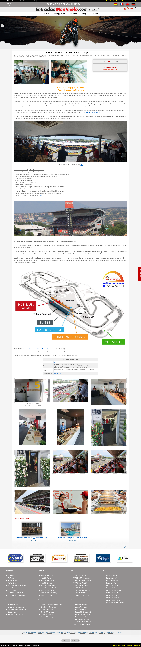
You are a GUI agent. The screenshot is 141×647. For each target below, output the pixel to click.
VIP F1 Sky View (79, 588)
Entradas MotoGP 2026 (27, 55)
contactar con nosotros (16, 607)
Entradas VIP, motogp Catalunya (42, 55)
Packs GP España (112, 595)
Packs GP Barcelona (113, 588)
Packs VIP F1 (111, 583)
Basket (130, 8)
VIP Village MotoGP (80, 583)
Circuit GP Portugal (47, 617)
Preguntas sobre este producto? (110, 69)
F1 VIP (10, 588)
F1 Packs (11, 578)
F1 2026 (46, 14)
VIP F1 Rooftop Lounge (81, 590)
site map (120, 632)
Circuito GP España (47, 614)
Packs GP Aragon (112, 585)
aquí (82, 164)
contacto (94, 14)
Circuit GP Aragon (47, 609)
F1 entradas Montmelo (16, 593)
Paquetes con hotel (127, 1)
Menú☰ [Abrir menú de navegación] (9, 4)
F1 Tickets (11, 575)
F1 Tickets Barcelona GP (82, 622)
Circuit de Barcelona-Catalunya (51, 605)
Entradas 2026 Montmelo (29, 632)
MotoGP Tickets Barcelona (82, 624)
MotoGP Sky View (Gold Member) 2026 (36, 56)
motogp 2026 (59, 14)
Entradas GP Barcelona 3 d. (83, 614)
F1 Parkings (12, 583)
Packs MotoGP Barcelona (115, 602)
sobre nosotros (13, 605)
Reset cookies (75, 640)
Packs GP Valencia (112, 598)
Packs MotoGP (111, 578)
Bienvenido (109, 1)
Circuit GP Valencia (47, 612)
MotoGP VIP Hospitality (49, 593)
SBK (135, 1)
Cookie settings (66, 640)
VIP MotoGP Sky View (81, 595)
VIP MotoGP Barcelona (81, 578)
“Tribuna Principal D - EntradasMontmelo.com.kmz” (39, 349)
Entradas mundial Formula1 (83, 617)
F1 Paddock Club (14, 590)
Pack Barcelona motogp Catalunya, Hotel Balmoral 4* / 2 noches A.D (32, 538)
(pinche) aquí (57, 362)
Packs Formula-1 (112, 575)
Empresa (73, 14)
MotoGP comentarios (48, 585)
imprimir (125, 547)
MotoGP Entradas (47, 575)
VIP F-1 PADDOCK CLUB (82, 580)
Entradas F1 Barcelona (81, 619)
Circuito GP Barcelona (48, 607)
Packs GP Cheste (112, 593)
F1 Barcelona (12, 580)
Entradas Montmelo (80, 605)
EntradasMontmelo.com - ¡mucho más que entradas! (126, 645)
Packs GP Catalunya (113, 590)
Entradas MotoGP (79, 609)
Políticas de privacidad (70, 632)
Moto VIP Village (46, 595)
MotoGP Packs (46, 578)
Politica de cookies (83, 632)
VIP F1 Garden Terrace (81, 585)
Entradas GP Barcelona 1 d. (83, 612)
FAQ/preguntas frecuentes (17, 609)
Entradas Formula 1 (80, 607)
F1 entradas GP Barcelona (17, 595)
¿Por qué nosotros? (110, 632)
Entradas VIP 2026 (63, 55)
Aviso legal (60, 632)
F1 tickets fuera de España (17, 585)
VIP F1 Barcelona (79, 575)
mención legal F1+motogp (96, 632)
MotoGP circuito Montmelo (50, 588)
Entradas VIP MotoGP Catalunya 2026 (109, 55)
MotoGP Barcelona (47, 580)
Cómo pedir (12, 612)
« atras (119, 547)
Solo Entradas (117, 1)
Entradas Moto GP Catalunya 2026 (90, 55)
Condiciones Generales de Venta (46, 632)
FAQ (84, 14)
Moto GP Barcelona (47, 590)
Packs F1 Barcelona (113, 580)
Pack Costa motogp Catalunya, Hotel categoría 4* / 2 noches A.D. (70, 538)
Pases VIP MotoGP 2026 (75, 55)
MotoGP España (46, 583)
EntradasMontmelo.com (93, 112)
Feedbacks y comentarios (17, 614)
